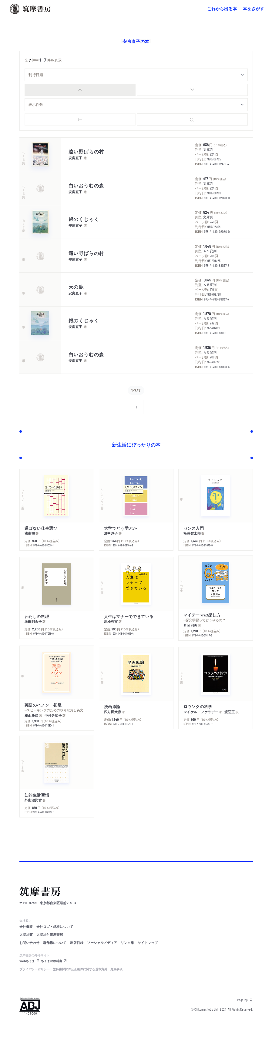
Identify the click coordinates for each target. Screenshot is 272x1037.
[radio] (80, 90)
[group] (136, 90)
